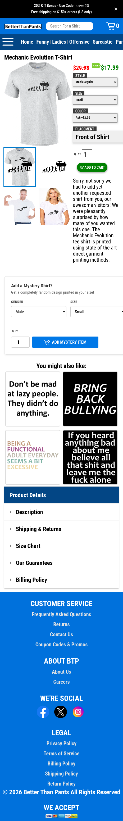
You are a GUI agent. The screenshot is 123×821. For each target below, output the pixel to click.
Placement (84, 129)
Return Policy (61, 784)
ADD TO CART (92, 168)
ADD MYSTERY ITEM (65, 343)
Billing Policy (31, 580)
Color (80, 111)
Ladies (59, 42)
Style (80, 76)
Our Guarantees (34, 563)
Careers (61, 682)
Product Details (28, 495)
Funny (43, 42)
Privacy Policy (61, 744)
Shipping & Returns (38, 529)
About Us (61, 672)
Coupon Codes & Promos (61, 645)
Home (27, 42)
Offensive (79, 42)
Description (29, 512)
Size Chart (28, 546)
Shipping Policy (61, 774)
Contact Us (61, 635)
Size (78, 94)
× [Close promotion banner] (116, 9)
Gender (17, 302)
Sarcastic (103, 42)
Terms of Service (62, 754)
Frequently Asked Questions (61, 614)
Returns (61, 625)
